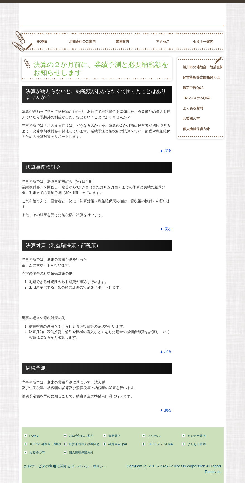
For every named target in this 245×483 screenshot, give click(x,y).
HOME (42, 41)
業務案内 (122, 41)
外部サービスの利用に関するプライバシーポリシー (65, 466)
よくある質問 (193, 108)
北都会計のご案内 (82, 41)
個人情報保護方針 (196, 129)
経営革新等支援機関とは (201, 77)
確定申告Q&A (193, 88)
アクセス (162, 41)
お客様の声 (191, 119)
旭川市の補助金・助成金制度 (202, 67)
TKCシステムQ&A (196, 98)
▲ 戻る (165, 150)
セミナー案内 (203, 41)
